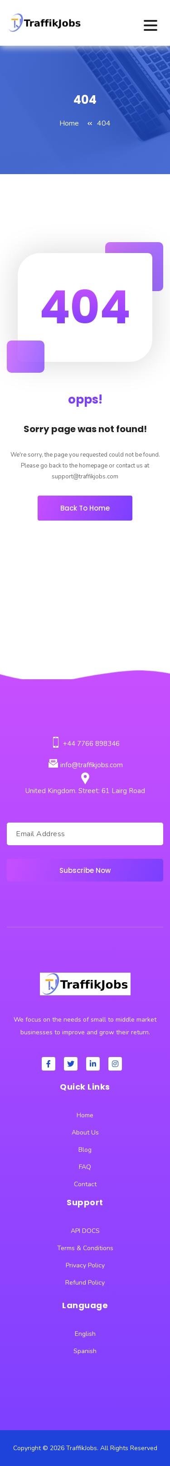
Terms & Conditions (85, 1248)
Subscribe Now (85, 870)
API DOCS (85, 1231)
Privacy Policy (85, 1265)
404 (104, 123)
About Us (85, 1132)
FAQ (85, 1167)
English (85, 1334)
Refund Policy (85, 1282)
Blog (85, 1149)
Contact (85, 1184)
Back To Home (85, 508)
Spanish (85, 1351)
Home (69, 123)
